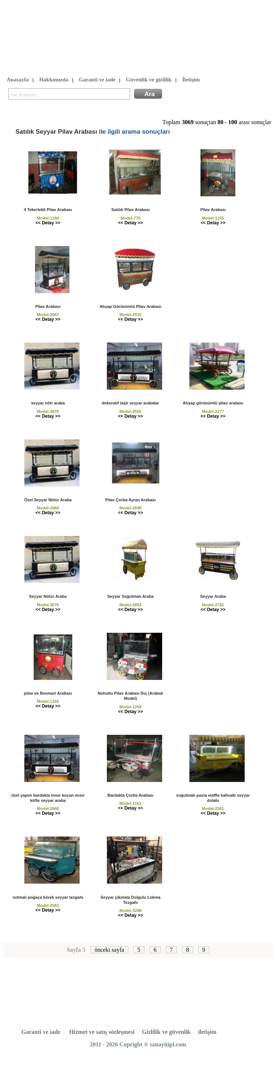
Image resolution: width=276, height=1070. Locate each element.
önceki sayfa (109, 950)
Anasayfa (18, 80)
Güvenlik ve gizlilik (149, 80)
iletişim (207, 1032)
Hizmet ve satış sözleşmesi (101, 1032)
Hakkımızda (53, 80)
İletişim (191, 80)
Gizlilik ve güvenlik (166, 1032)
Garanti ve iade (97, 80)
